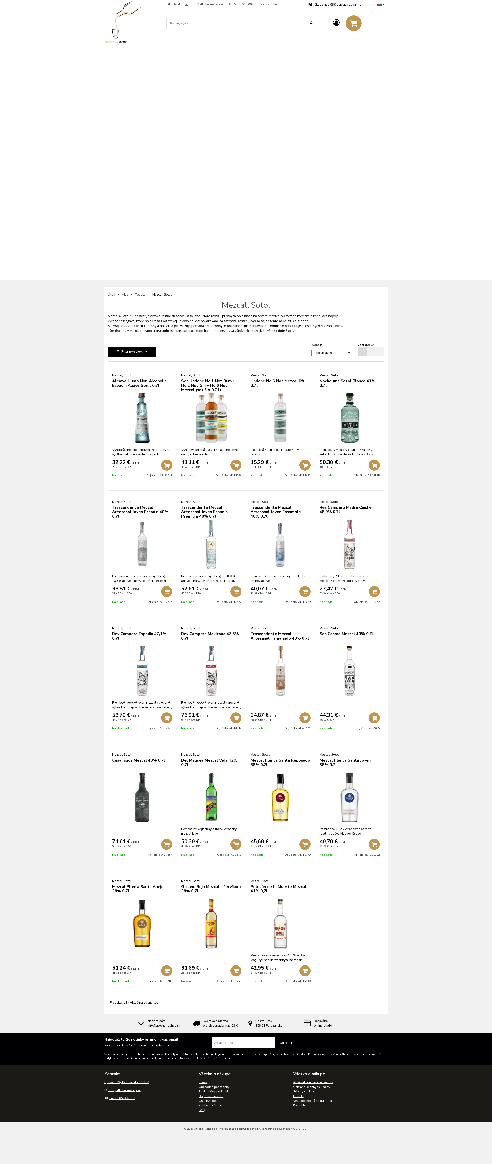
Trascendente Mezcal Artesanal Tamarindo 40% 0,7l (280, 636)
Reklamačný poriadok (214, 1091)
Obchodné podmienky (214, 1087)
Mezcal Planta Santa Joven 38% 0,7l (345, 762)
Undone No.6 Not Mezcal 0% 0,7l (278, 383)
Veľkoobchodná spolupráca (312, 1101)
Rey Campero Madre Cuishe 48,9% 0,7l (346, 509)
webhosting (266, 1129)
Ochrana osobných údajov (311, 1087)
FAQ (202, 1110)
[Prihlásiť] (336, 22)
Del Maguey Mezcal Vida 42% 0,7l (209, 762)
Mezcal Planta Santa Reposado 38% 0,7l (280, 762)
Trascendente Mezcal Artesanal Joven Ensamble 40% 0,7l (276, 512)
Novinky (298, 1096)
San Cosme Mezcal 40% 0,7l (346, 633)
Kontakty (299, 1105)
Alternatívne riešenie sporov (313, 1082)
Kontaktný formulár (212, 1105)
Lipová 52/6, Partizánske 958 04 (126, 1082)
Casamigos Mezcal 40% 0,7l (138, 760)
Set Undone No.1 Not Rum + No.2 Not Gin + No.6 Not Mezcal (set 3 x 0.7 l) (208, 385)
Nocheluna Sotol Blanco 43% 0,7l (347, 383)
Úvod (176, 4)
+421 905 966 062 (122, 1098)
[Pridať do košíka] (166, 465)
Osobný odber (209, 1101)
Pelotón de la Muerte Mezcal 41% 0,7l (278, 889)
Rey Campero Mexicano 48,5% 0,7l (210, 636)
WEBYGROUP (299, 1129)
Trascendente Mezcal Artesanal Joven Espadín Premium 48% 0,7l (204, 512)
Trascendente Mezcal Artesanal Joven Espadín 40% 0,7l (140, 512)
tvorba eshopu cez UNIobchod (239, 1129)
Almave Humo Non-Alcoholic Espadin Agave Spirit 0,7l (139, 383)
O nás (203, 1082)
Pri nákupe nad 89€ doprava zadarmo (334, 4)
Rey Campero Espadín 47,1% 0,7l (139, 636)
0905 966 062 (243, 4)
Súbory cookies (304, 1091)
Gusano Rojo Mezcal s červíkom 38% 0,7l (211, 889)
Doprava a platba (211, 1096)
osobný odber (268, 4)
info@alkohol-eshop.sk (207, 4)
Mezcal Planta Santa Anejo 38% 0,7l (138, 889)
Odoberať (286, 1042)
